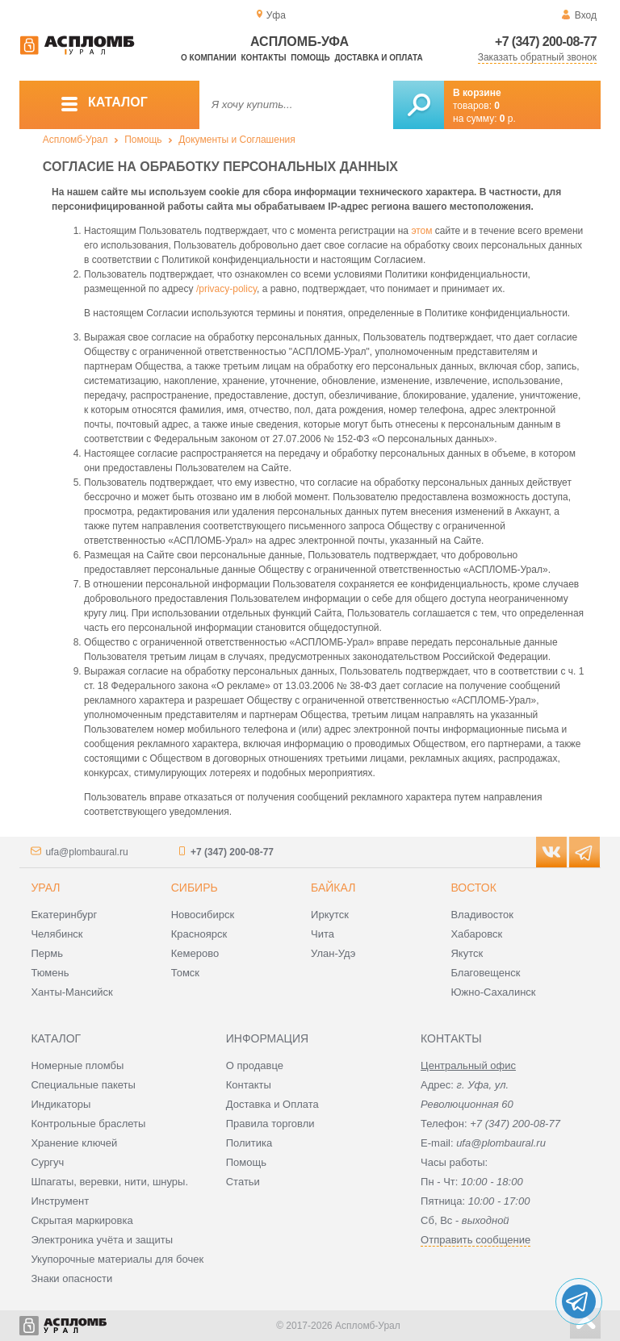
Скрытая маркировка (81, 1220)
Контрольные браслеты (88, 1124)
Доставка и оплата (378, 57)
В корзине (477, 92)
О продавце (254, 1065)
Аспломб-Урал (75, 139)
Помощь (310, 57)
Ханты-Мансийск (71, 992)
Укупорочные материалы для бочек (117, 1259)
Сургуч (47, 1162)
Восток (473, 887)
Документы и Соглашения (236, 139)
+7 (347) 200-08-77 (546, 41)
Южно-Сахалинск (492, 992)
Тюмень (50, 973)
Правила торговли (270, 1124)
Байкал (333, 887)
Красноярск (199, 934)
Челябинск (56, 934)
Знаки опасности (71, 1278)
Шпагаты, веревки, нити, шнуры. (109, 1182)
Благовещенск (485, 973)
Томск (185, 973)
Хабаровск (476, 934)
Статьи (243, 1182)
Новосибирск (203, 915)
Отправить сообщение (475, 1240)
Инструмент (60, 1201)
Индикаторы (60, 1104)
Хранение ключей (74, 1143)
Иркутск (330, 915)
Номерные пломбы (77, 1065)
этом (421, 230)
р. (508, 118)
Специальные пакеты (83, 1085)
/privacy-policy (226, 289)
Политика (249, 1143)
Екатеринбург (64, 915)
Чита (322, 934)
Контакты (264, 57)
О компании (209, 57)
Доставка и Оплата (272, 1104)
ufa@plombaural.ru (86, 852)
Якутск (466, 953)
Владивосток (481, 915)
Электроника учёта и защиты (102, 1240)
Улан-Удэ (333, 953)
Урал (45, 887)
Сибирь (194, 887)
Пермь (47, 953)
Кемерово (195, 953)
